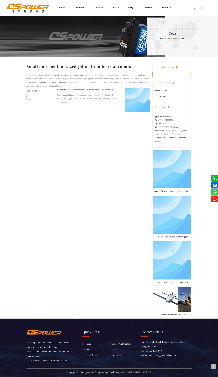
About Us (88, 349)
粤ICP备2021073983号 (141, 372)
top (213, 366)
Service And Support (121, 344)
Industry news (160, 97)
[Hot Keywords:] (195, 8)
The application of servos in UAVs (172, 315)
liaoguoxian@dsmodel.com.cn (162, 355)
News (114, 349)
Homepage (89, 344)
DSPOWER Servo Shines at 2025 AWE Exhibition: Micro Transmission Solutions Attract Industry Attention (172, 282)
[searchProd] (170, 74)
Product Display (91, 355)
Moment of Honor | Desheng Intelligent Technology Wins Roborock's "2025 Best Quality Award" (172, 191)
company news (161, 91)
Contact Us (117, 355)
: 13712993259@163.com (166, 127)
